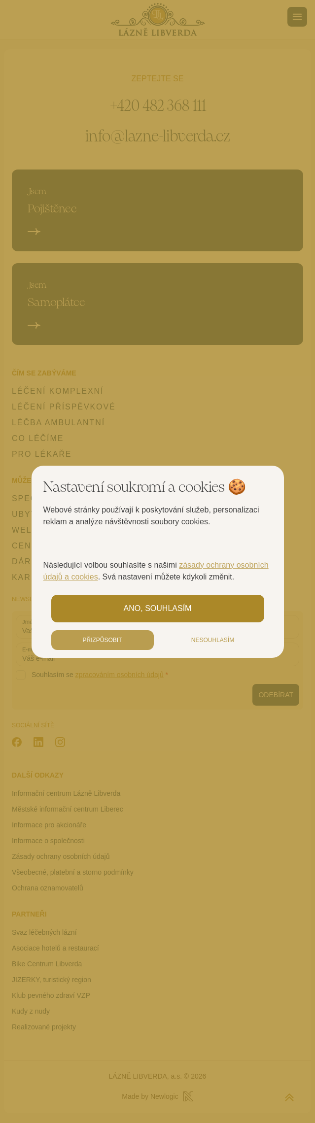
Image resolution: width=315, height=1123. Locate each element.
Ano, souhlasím (158, 608)
